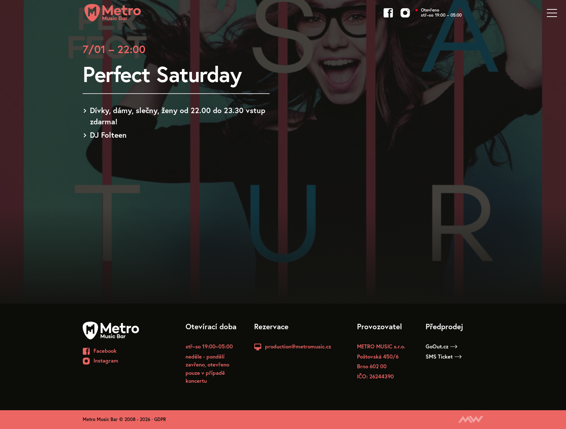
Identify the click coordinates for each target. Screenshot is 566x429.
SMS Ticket (444, 356)
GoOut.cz (441, 346)
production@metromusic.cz (298, 346)
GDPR (160, 419)
